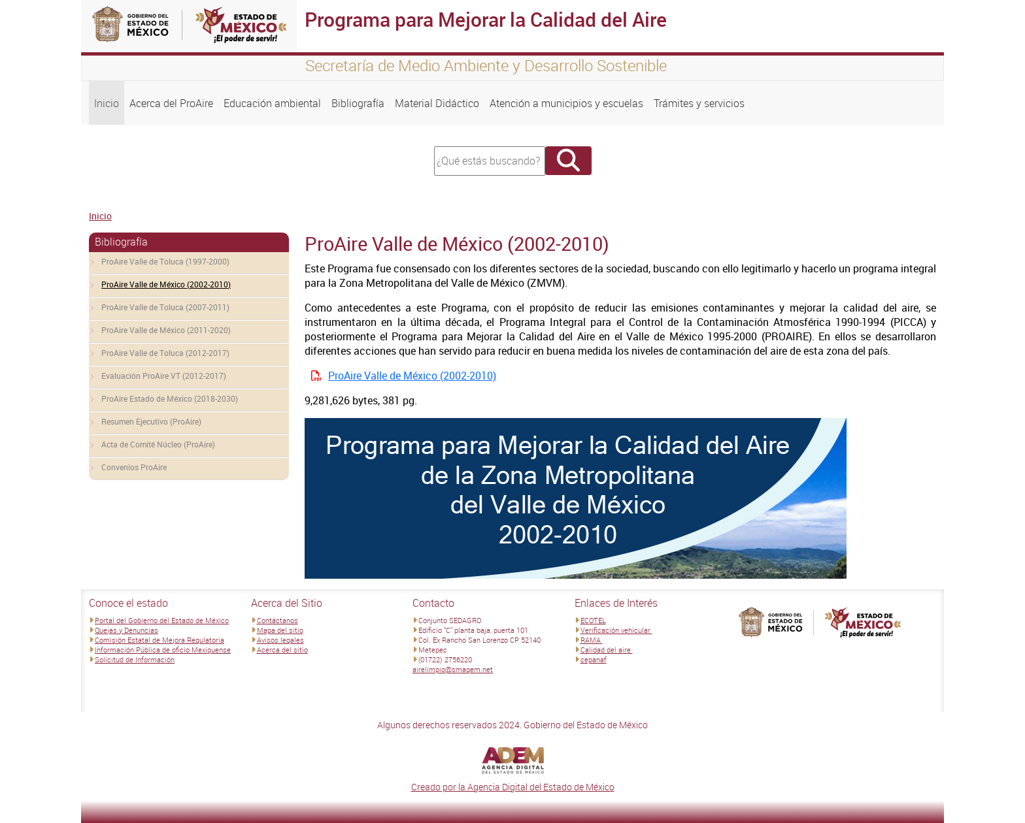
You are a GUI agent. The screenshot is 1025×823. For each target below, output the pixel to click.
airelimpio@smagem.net (452, 669)
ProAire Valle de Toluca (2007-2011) (165, 307)
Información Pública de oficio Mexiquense (163, 649)
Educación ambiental (272, 103)
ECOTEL (593, 620)
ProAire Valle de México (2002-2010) (166, 284)
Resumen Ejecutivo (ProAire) (151, 421)
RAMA (591, 640)
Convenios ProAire (134, 467)
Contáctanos (277, 620)
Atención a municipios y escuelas (566, 103)
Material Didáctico (437, 103)
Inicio (106, 103)
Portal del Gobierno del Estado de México (162, 620)
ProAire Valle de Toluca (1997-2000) (165, 261)
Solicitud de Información (135, 659)
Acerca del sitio (282, 649)
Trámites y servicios (699, 103)
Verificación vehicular (616, 630)
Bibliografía (357, 103)
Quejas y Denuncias (126, 630)
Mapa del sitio (280, 630)
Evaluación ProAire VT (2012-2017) (163, 375)
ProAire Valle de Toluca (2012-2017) (165, 352)
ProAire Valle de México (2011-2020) (166, 330)
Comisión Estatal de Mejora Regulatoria (159, 640)
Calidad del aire (606, 649)
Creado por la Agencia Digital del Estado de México (512, 787)
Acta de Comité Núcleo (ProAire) (158, 444)
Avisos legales (280, 640)
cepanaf (593, 659)
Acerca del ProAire (171, 103)
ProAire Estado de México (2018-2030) (169, 398)
